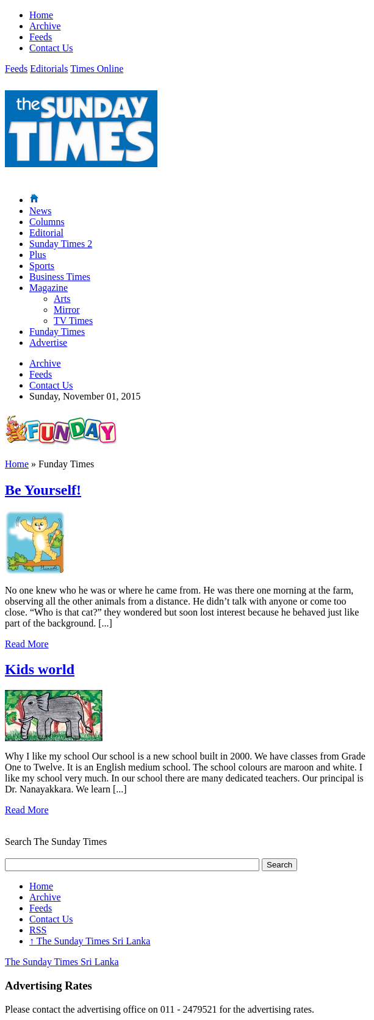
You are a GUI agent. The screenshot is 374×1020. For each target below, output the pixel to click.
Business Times (59, 276)
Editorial (46, 233)
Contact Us (51, 48)
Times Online (96, 68)
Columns (47, 222)
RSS (37, 930)
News (40, 211)
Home (41, 15)
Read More (27, 644)
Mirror (67, 309)
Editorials (49, 68)
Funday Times (57, 331)
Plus (37, 255)
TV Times (73, 320)
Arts (62, 298)
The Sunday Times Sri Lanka (89, 941)
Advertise (48, 342)
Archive (45, 26)
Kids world (39, 669)
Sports (41, 265)
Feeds (40, 37)
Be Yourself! (43, 490)
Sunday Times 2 (60, 244)
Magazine (48, 287)
